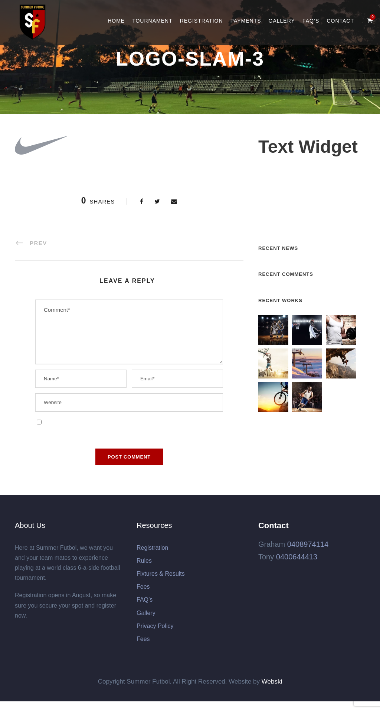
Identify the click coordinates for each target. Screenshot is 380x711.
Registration (201, 21)
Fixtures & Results (161, 574)
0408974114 (307, 544)
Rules (144, 561)
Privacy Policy (155, 626)
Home (116, 21)
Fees (143, 586)
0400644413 (296, 557)
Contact (340, 21)
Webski (272, 681)
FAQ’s (310, 21)
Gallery (282, 21)
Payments (245, 21)
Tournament (152, 21)
